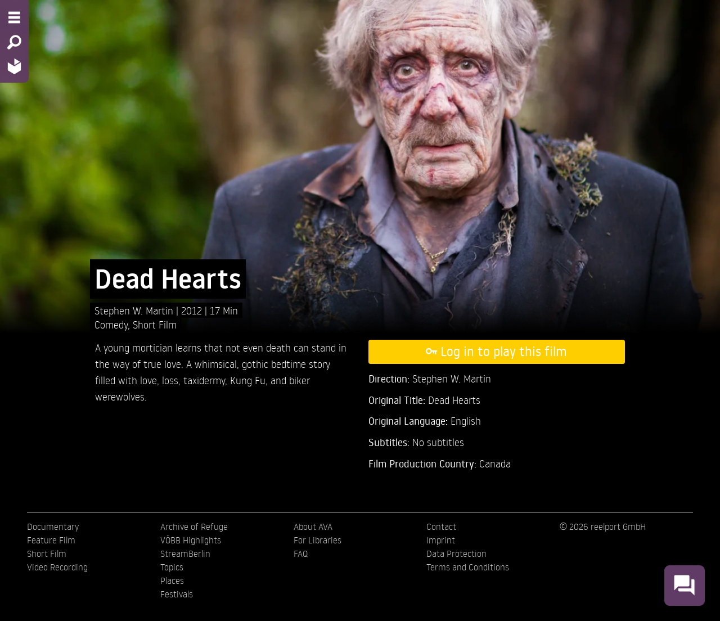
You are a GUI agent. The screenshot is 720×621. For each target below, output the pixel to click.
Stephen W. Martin (135, 310)
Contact (441, 526)
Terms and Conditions (467, 567)
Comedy (111, 324)
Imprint (440, 540)
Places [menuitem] (172, 580)
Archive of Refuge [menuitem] (194, 526)
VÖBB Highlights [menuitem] (190, 540)
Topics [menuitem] (171, 567)
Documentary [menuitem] (53, 526)
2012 (193, 310)
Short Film (155, 324)
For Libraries (317, 540)
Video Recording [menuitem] (57, 567)
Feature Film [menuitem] (51, 540)
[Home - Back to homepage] (14, 66)
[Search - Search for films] (14, 42)
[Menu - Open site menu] (14, 17)
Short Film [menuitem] (46, 553)
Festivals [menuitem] (176, 594)
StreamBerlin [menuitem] (185, 553)
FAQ (301, 553)
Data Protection (456, 553)
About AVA (313, 526)
